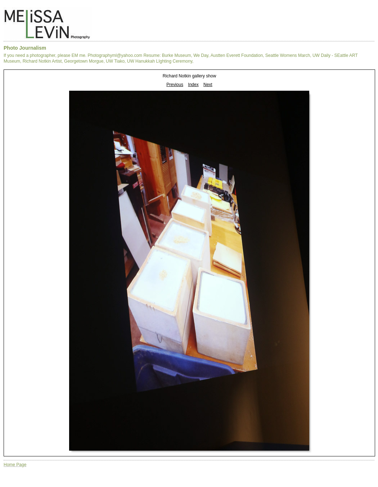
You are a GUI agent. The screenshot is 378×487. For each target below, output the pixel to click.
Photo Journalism (25, 48)
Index (193, 84)
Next (207, 84)
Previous (174, 84)
